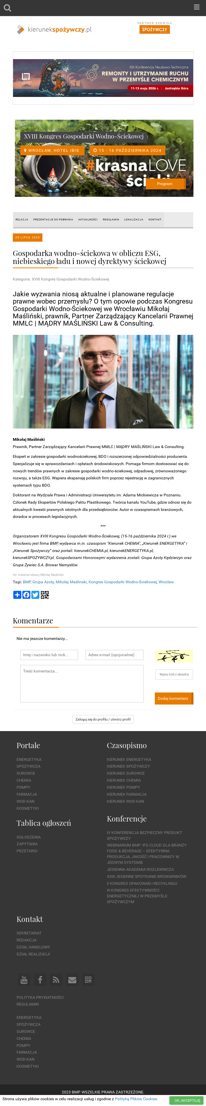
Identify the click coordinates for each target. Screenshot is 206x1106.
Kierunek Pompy (123, 787)
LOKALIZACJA (134, 219)
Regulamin (28, 1004)
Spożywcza (28, 766)
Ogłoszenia (29, 837)
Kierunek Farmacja (127, 794)
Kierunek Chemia (124, 780)
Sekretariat (29, 933)
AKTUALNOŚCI (88, 219)
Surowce (26, 773)
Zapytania (27, 844)
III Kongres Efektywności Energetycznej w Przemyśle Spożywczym (137, 896)
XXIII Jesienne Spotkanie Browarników (146, 876)
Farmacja (27, 794)
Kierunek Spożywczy (128, 766)
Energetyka (29, 759)
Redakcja (26, 940)
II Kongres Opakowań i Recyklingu (142, 883)
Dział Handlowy (33, 947)
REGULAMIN (111, 219)
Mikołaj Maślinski (71, 582)
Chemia (24, 780)
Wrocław (166, 582)
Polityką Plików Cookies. (136, 1098)
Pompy (23, 787)
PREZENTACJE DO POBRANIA (53, 219)
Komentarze (33, 620)
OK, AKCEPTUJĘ (187, 1100)
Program (164, 183)
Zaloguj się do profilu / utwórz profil (103, 719)
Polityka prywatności (40, 997)
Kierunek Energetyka (129, 759)
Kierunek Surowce (126, 773)
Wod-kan (25, 801)
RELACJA (22, 219)
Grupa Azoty (43, 582)
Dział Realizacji (33, 954)
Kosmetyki (28, 808)
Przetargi (27, 851)
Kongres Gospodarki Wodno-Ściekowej (123, 582)
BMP (27, 582)
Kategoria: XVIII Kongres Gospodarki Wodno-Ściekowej (61, 279)
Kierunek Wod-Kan (125, 801)
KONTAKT (155, 219)
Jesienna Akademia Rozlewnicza (140, 869)
